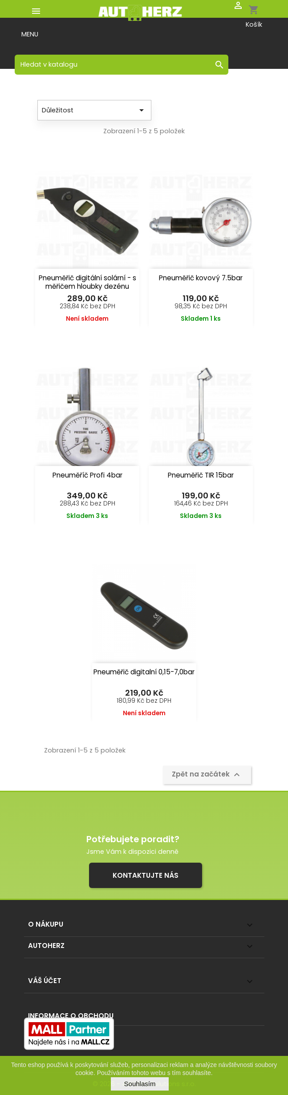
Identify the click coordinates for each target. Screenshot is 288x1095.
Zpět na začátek (207, 774)
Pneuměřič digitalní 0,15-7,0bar (144, 672)
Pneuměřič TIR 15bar (201, 475)
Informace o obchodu (71, 1015)
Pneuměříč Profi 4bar (87, 475)
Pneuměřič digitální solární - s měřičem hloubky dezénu (87, 282)
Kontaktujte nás (145, 875)
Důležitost (94, 110)
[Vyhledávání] (121, 64)
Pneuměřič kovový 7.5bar (201, 278)
